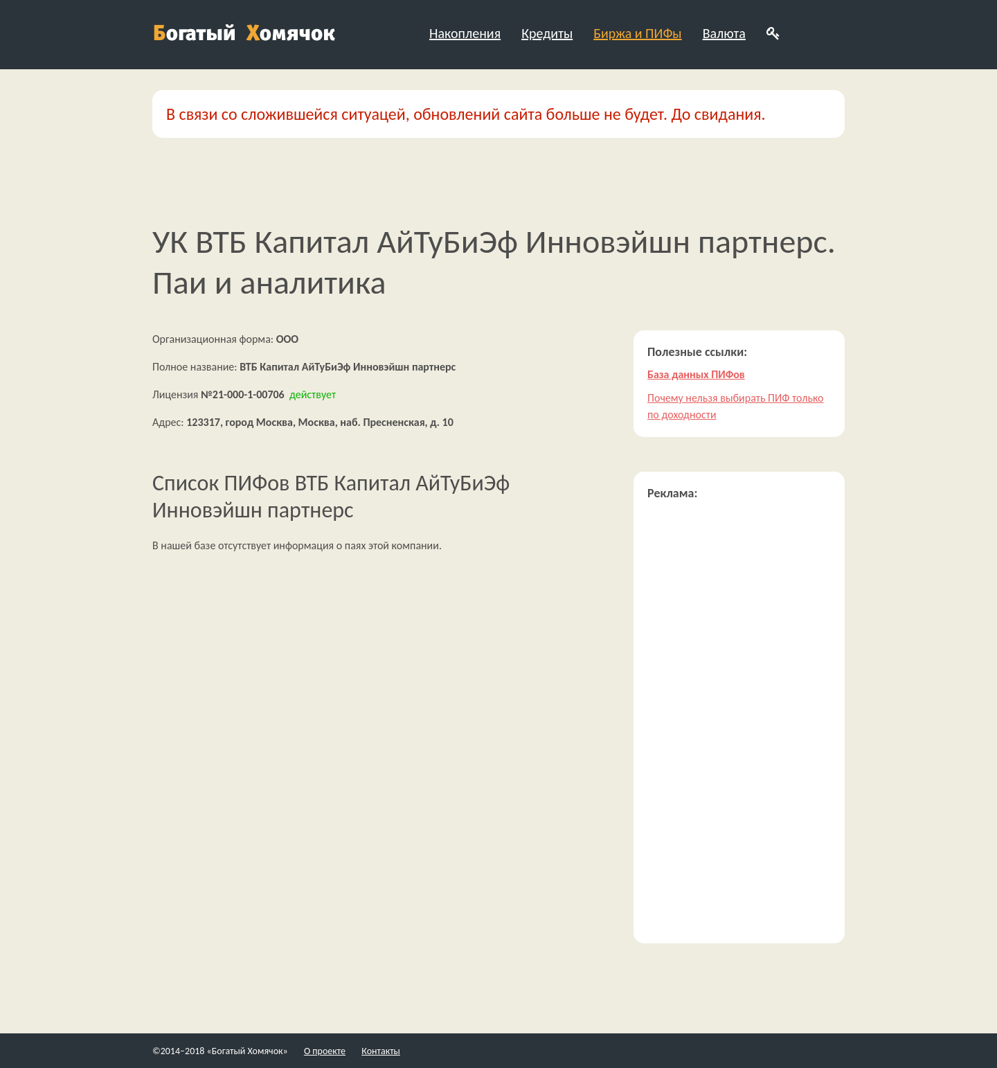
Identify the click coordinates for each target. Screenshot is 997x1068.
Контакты (380, 1051)
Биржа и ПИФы (637, 33)
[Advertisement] (739, 721)
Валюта (724, 33)
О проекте (324, 1051)
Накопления (465, 33)
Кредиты (547, 33)
